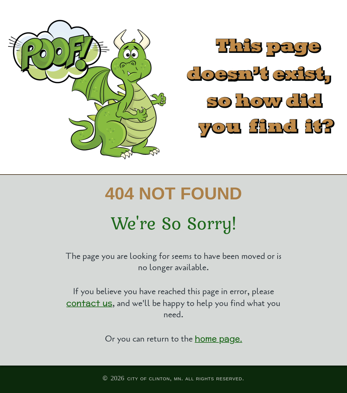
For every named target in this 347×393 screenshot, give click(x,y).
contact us (89, 303)
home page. (218, 338)
